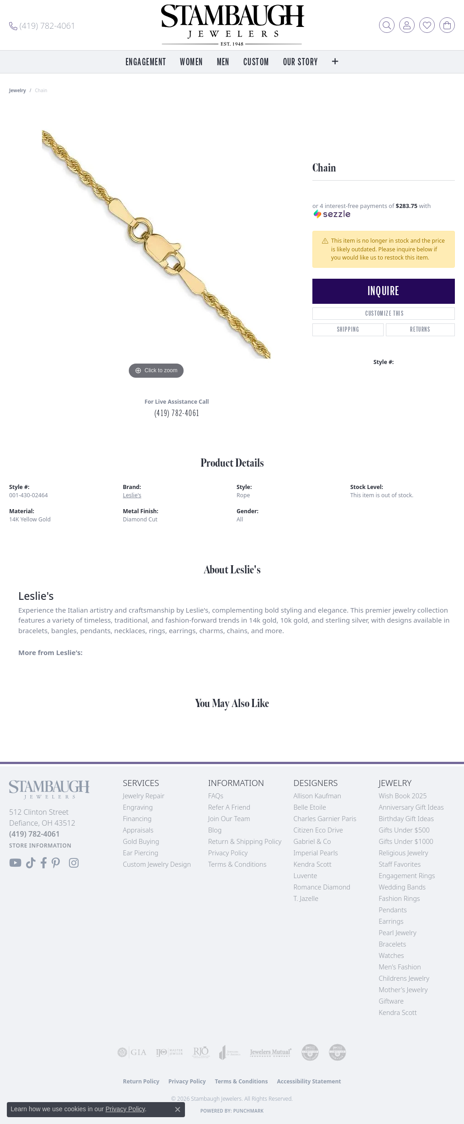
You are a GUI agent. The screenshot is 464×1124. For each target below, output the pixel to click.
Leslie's (132, 495)
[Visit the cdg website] (310, 1052)
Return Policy (141, 1081)
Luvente (305, 875)
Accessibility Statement (309, 1081)
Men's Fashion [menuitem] (400, 967)
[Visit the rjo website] (201, 1052)
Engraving (138, 807)
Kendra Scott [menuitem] (398, 1012)
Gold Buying (141, 841)
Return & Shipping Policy (245, 841)
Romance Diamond (322, 887)
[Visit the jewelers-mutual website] (271, 1052)
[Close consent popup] (177, 1109)
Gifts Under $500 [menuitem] (404, 830)
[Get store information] (40, 845)
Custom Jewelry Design (157, 864)
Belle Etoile (310, 807)
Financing (137, 818)
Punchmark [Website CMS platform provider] (248, 1111)
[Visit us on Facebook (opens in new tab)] (43, 863)
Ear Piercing (140, 852)
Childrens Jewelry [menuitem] (404, 978)
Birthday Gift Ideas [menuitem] (406, 818)
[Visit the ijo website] (169, 1052)
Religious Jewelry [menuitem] (403, 852)
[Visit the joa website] (230, 1052)
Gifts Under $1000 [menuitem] (406, 841)
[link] (42, 25)
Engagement (146, 62)
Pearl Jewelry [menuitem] (397, 932)
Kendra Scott (313, 864)
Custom (256, 62)
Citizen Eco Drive (318, 830)
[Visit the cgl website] (337, 1052)
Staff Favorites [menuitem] (400, 864)
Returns (420, 329)
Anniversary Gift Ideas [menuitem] (411, 807)
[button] (387, 25)
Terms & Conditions (237, 864)
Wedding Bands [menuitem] (402, 887)
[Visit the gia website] (132, 1052)
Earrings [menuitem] (391, 921)
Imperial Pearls (316, 852)
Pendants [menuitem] (393, 909)
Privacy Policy (228, 852)
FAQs (215, 795)
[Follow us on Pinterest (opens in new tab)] (56, 863)
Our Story (300, 62)
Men (223, 62)
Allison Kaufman (318, 795)
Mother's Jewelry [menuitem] (403, 989)
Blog (215, 830)
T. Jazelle (306, 898)
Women (191, 62)
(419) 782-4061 (176, 413)
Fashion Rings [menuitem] (399, 898)
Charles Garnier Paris (325, 818)
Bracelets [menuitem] (392, 944)
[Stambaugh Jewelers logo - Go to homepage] (232, 25)
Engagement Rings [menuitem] (407, 875)
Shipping (348, 329)
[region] (156, 244)
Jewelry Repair (143, 795)
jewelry (17, 90)
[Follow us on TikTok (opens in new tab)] (31, 863)
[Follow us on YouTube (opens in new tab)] (15, 863)
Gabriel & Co (312, 841)
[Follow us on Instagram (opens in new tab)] (74, 863)
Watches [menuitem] (391, 955)
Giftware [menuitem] (391, 1001)
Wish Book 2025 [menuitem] (403, 795)
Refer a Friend (229, 807)
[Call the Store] (34, 834)
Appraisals (138, 830)
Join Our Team (229, 818)
